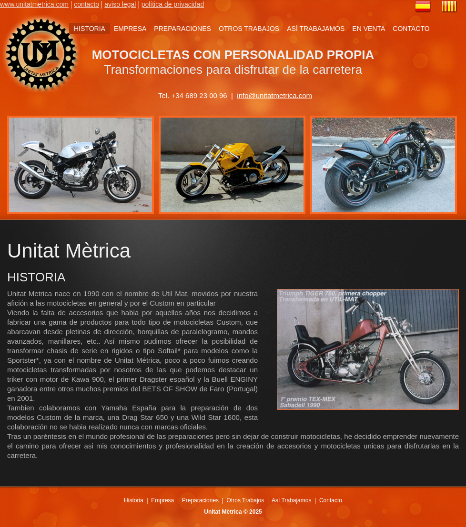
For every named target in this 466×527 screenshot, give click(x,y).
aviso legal (120, 4)
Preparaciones (200, 500)
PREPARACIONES (182, 28)
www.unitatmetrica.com (34, 4)
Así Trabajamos (291, 500)
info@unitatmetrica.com (274, 95)
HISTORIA (89, 28)
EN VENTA (368, 28)
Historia (133, 500)
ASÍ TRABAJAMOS (315, 28)
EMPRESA (130, 28)
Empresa (162, 500)
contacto (86, 4)
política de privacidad (173, 4)
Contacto (330, 500)
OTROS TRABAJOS (249, 28)
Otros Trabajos (245, 500)
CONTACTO (411, 28)
